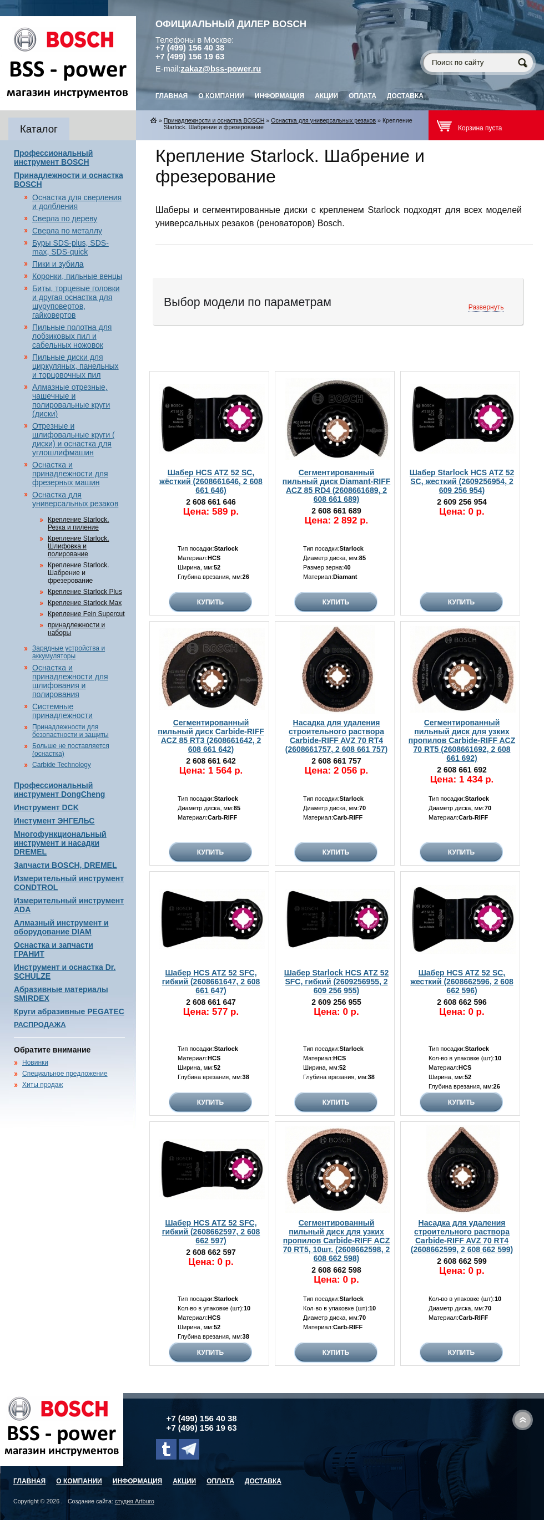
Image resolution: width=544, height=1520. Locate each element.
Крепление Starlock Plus (85, 592)
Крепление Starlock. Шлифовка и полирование (78, 546)
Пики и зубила (58, 264)
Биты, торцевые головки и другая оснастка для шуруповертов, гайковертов (76, 301)
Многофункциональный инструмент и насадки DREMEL (60, 843)
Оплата (362, 96)
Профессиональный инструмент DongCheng (59, 790)
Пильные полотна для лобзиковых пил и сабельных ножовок (72, 336)
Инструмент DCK (46, 807)
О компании (221, 96)
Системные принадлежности (62, 711)
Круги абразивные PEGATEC (69, 1011)
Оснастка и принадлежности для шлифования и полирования (70, 681)
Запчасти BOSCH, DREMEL (65, 865)
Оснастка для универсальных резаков (75, 499)
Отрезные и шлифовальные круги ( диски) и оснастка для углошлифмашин (73, 439)
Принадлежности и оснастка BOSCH (214, 120)
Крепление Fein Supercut (86, 614)
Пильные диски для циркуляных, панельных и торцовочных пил (75, 366)
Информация (279, 96)
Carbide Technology (61, 765)
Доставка (405, 96)
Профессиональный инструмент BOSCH (53, 157)
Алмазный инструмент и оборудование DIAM (61, 927)
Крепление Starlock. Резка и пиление (78, 523)
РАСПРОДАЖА (40, 1024)
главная (171, 96)
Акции (326, 96)
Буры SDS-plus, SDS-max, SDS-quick (70, 247)
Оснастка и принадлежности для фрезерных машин (70, 473)
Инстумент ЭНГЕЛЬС (54, 820)
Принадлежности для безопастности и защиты (70, 731)
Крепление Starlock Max (85, 603)
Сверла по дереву (64, 218)
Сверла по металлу (67, 230)
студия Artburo (134, 1501)
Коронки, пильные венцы (77, 276)
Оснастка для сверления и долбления (77, 202)
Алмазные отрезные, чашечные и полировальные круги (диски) (71, 400)
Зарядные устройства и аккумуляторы (68, 652)
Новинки (35, 1062)
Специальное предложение (65, 1073)
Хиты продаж (42, 1085)
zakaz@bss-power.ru (221, 68)
